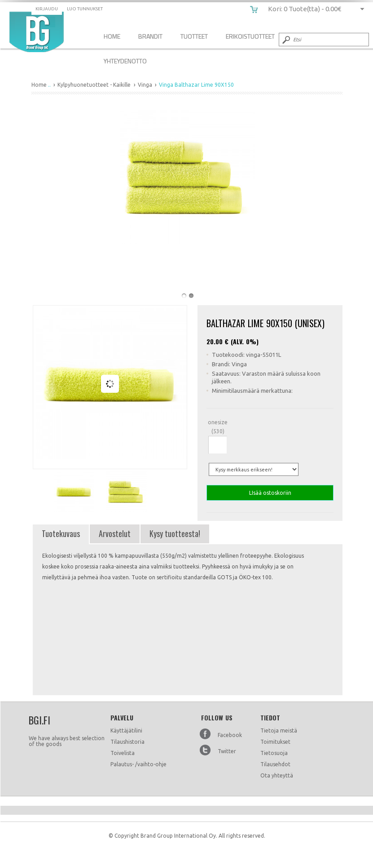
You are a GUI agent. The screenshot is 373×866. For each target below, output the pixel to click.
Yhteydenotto (125, 61)
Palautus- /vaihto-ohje (138, 764)
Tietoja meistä (278, 730)
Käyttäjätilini (126, 730)
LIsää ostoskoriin (270, 493)
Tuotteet (194, 36)
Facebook (230, 735)
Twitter (227, 751)
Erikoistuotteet (250, 36)
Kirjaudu (46, 8)
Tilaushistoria (127, 742)
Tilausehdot (275, 764)
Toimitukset (275, 742)
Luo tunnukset (85, 8)
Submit (285, 39)
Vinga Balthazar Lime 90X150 (36, 32)
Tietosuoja (274, 753)
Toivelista (122, 753)
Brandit (150, 36)
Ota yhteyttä (276, 775)
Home (112, 36)
